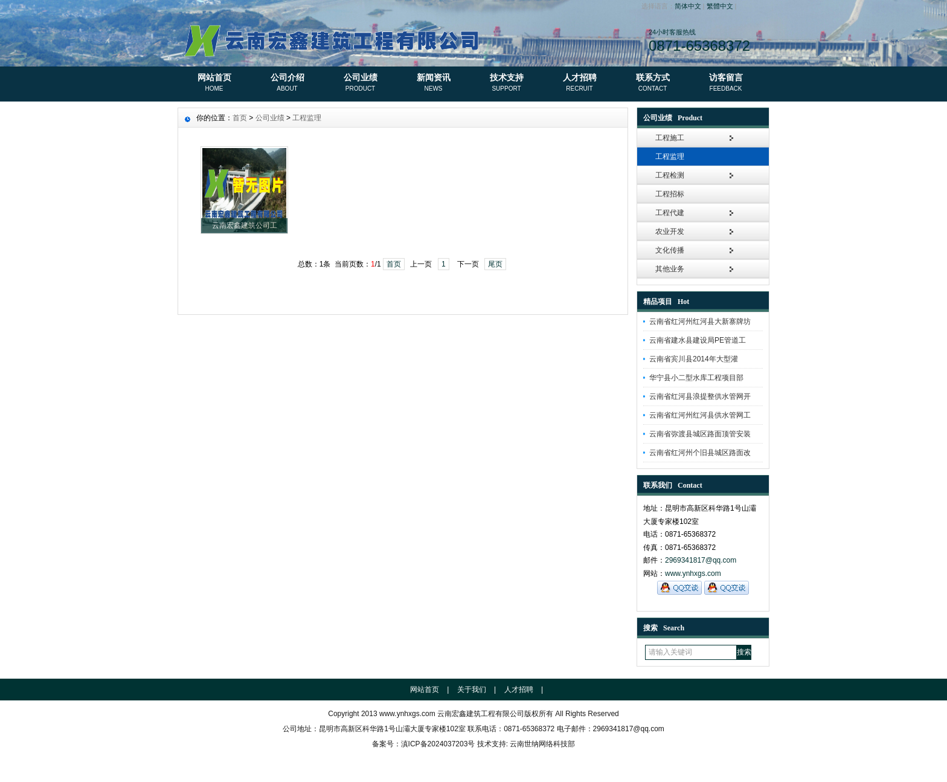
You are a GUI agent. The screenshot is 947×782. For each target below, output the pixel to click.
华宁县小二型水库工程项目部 (696, 377)
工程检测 (669, 175)
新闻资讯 (433, 83)
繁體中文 (720, 6)
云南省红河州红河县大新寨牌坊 (700, 321)
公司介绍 (287, 83)
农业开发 (669, 231)
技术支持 (506, 83)
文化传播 (669, 250)
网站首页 (214, 83)
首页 (240, 118)
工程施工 (669, 138)
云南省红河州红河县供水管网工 (700, 415)
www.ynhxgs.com (693, 573)
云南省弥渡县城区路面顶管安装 (700, 434)
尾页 (495, 264)
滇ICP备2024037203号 (438, 744)
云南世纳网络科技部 (542, 744)
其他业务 (669, 269)
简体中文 (688, 6)
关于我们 (471, 689)
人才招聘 (579, 83)
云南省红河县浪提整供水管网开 (700, 396)
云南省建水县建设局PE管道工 (697, 340)
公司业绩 (360, 83)
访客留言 (725, 83)
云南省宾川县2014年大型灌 (693, 359)
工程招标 (669, 194)
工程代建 (669, 212)
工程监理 (669, 156)
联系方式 (652, 83)
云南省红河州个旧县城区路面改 (700, 452)
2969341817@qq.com (700, 560)
